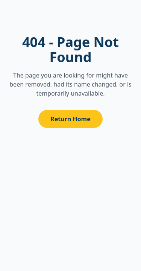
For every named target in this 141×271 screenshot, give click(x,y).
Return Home (70, 119)
